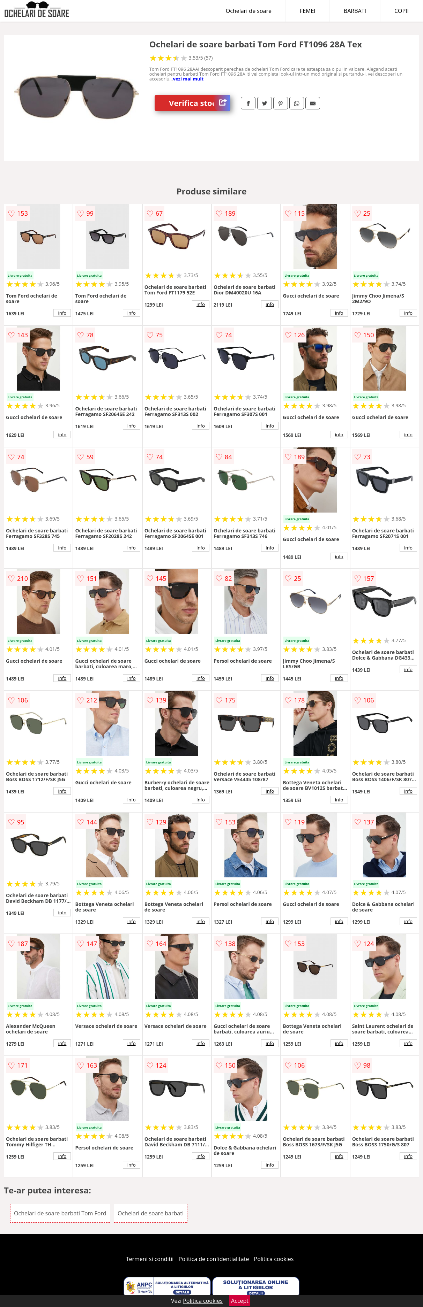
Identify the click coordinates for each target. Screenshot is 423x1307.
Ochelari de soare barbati (151, 1213)
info (62, 313)
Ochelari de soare (249, 11)
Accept (239, 1301)
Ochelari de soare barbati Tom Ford (60, 1213)
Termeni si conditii (150, 1259)
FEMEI (308, 11)
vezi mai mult (188, 79)
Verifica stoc (199, 103)
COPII (401, 11)
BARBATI (355, 11)
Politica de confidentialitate (214, 1259)
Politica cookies (274, 1259)
